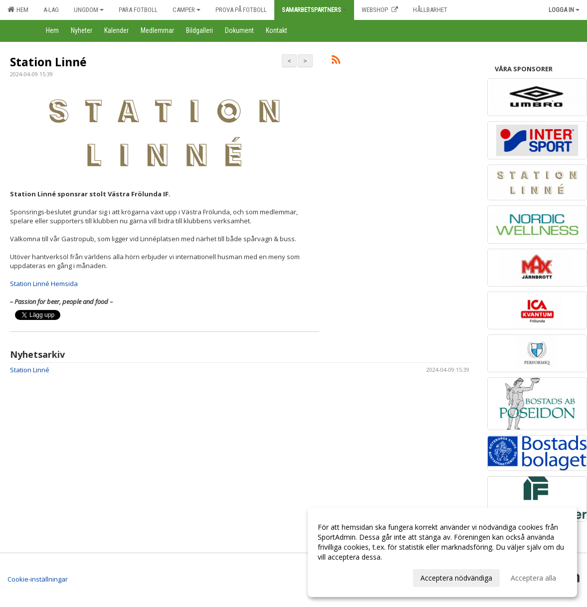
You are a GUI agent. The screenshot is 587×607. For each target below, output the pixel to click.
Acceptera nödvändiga (456, 578)
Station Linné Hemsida (44, 283)
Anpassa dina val (345, 576)
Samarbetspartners (314, 9)
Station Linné (48, 62)
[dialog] (442, 552)
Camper (186, 9)
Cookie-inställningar (37, 579)
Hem (17, 9)
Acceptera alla (533, 578)
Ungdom (89, 9)
